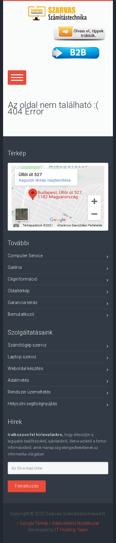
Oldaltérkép (58, 291)
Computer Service (58, 256)
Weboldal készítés (58, 369)
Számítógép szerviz (58, 346)
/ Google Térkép (32, 523)
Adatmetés (58, 381)
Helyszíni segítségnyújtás (58, 404)
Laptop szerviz (58, 357)
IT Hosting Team (71, 529)
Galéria (58, 268)
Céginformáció (58, 280)
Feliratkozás (27, 485)
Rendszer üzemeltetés (58, 393)
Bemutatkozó (58, 315)
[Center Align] (17, 77)
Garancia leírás (58, 303)
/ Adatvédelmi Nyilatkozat (74, 523)
